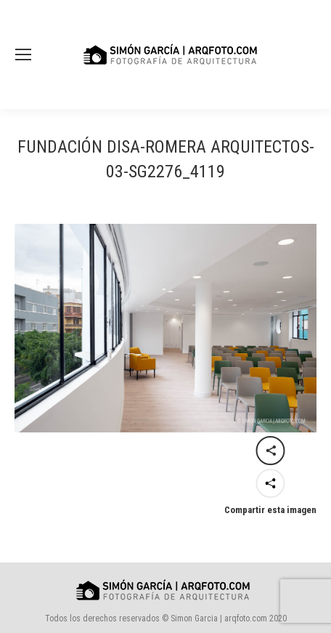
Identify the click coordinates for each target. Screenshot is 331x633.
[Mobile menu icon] (23, 54)
